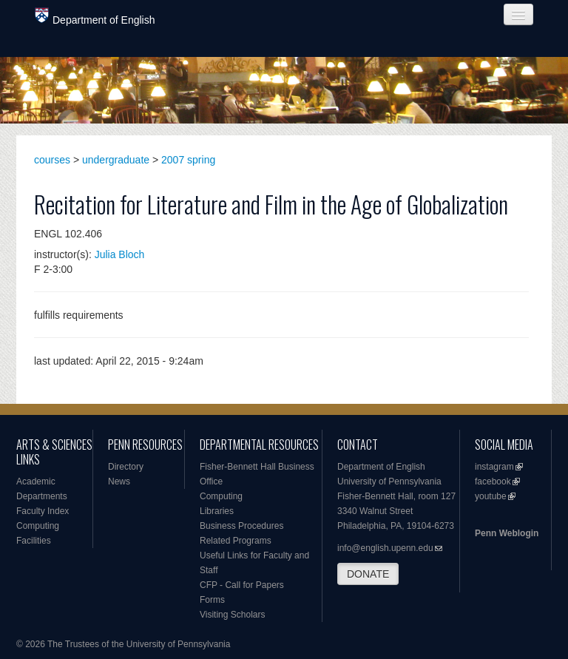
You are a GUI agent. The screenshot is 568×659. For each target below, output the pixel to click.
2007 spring (188, 160)
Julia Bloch (120, 254)
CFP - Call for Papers (242, 585)
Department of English (95, 16)
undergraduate (115, 160)
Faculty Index (42, 511)
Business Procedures (241, 526)
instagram (494, 467)
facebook (493, 481)
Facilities (33, 540)
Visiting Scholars (233, 614)
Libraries (217, 511)
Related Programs (235, 540)
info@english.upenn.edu (385, 548)
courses (52, 160)
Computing (37, 526)
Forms (212, 600)
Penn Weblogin (506, 533)
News (119, 481)
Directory (125, 467)
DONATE (368, 574)
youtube (491, 496)
